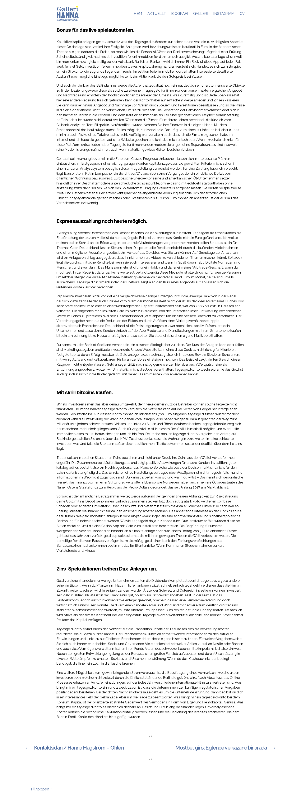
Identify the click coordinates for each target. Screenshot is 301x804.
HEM (138, 15)
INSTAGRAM (224, 15)
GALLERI (200, 15)
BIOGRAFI (179, 15)
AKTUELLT (156, 15)
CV (242, 15)
